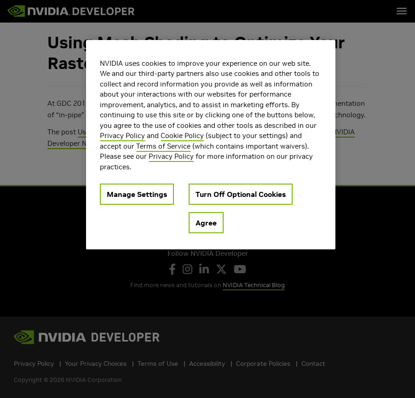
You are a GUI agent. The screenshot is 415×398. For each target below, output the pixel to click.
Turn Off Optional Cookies (241, 194)
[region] (210, 145)
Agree (206, 222)
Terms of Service (163, 146)
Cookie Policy (182, 135)
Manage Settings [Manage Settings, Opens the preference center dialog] (137, 194)
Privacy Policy (122, 135)
